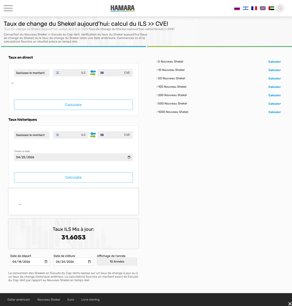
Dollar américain (18, 299)
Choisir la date (22, 151)
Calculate (73, 105)
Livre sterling (90, 299)
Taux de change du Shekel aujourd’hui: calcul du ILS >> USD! (46, 29)
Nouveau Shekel (48, 299)
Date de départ (20, 256)
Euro (70, 299)
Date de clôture (64, 256)
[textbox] (70, 72)
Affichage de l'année (111, 256)
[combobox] (70, 72)
